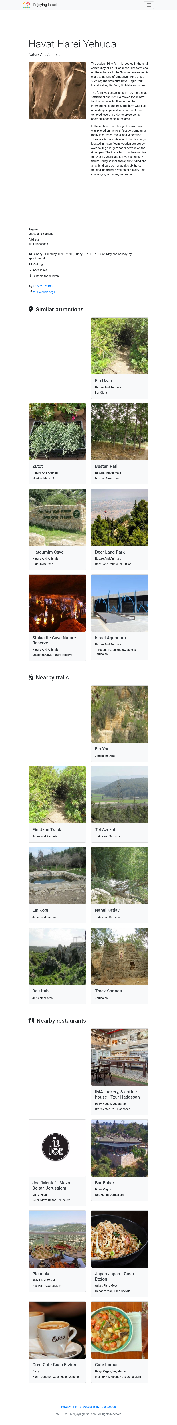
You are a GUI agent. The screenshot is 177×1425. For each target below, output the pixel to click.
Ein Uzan (103, 380)
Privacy (66, 1406)
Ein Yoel (103, 748)
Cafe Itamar (106, 1364)
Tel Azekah (105, 829)
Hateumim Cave (47, 552)
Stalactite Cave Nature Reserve (54, 640)
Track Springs (108, 991)
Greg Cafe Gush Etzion (54, 1364)
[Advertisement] (88, 26)
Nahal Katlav (107, 910)
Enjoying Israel (45, 5)
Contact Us (109, 1406)
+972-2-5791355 (43, 286)
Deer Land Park (110, 552)
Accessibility (91, 1406)
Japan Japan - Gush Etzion (114, 1276)
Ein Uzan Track (46, 829)
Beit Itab (40, 991)
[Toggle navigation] (149, 5)
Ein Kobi (40, 910)
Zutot (37, 466)
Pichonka (41, 1273)
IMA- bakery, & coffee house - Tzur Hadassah (117, 1094)
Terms (77, 1406)
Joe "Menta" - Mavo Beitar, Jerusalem (51, 1185)
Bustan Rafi (106, 466)
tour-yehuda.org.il (44, 292)
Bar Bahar (104, 1182)
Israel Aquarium (110, 637)
